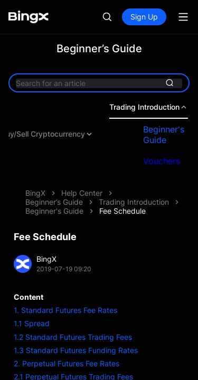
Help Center (81, 192)
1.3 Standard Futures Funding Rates (76, 350)
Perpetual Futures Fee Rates (69, 363)
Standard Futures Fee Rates (68, 310)
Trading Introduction (134, 201)
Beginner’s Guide (54, 201)
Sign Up (144, 16)
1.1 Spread (32, 323)
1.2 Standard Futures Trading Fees (73, 336)
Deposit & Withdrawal (115, 134)
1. (16, 310)
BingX (35, 192)
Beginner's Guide (54, 210)
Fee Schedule (122, 210)
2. (17, 363)
